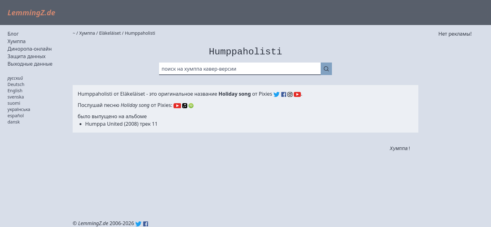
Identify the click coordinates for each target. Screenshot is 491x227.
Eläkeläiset (132, 93)
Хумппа (17, 41)
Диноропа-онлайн (30, 48)
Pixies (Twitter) (276, 94)
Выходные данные (30, 63)
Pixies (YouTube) (297, 94)
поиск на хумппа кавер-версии (199, 68)
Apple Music (184, 105)
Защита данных (27, 56)
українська (19, 109)
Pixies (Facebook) (283, 94)
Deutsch (16, 84)
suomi (14, 103)
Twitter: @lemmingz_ (138, 223)
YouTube (177, 105)
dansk (14, 122)
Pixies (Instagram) (289, 94)
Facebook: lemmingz (145, 223)
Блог (13, 33)
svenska (16, 97)
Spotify (191, 105)
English (15, 90)
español (16, 116)
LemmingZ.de (31, 12)
